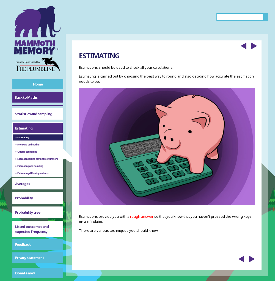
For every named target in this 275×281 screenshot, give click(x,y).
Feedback (23, 244)
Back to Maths (26, 97)
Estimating (23, 113)
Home (38, 84)
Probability (24, 183)
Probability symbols (30, 231)
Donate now (25, 273)
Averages (22, 169)
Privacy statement (29, 257)
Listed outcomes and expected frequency (32, 215)
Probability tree (27, 197)
